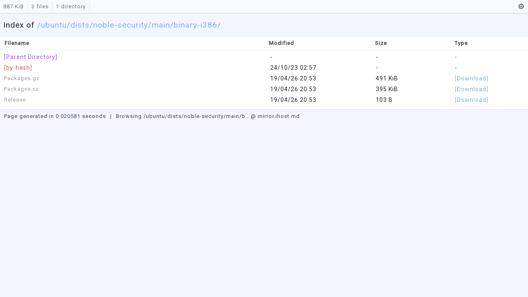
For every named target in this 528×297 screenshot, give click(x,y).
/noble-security (119, 25)
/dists (78, 25)
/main (159, 25)
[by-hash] (18, 67)
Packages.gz (22, 78)
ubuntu (54, 25)
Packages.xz (21, 89)
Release (15, 100)
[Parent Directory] (30, 57)
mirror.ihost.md (279, 116)
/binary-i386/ (195, 25)
